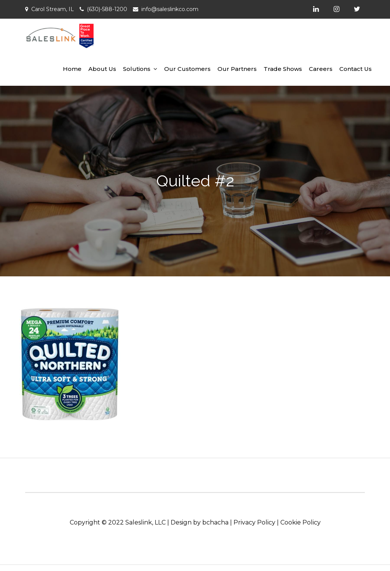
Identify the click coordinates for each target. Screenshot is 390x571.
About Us (102, 68)
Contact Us (355, 68)
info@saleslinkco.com (169, 9)
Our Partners (237, 68)
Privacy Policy (254, 522)
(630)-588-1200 (107, 9)
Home (72, 68)
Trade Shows (283, 68)
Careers (320, 68)
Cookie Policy (300, 522)
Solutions (136, 68)
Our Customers (187, 68)
